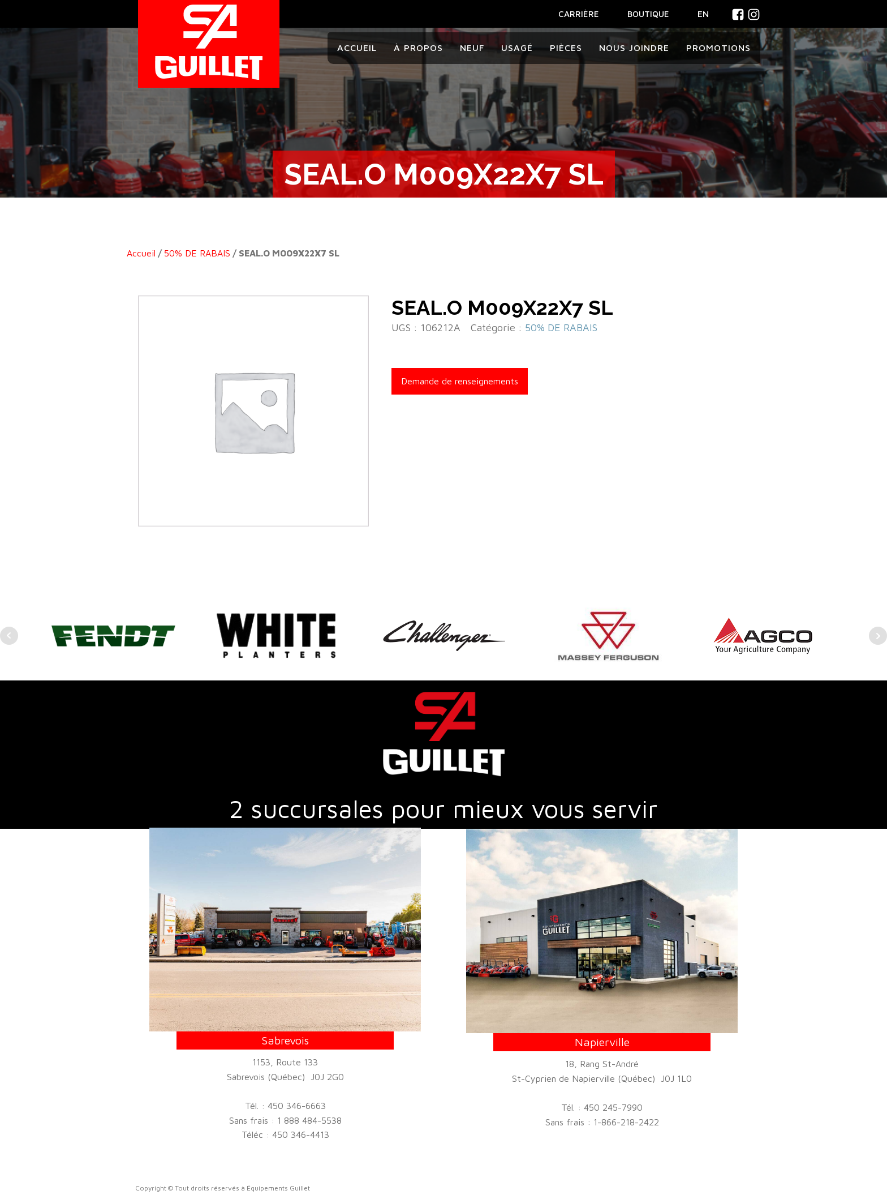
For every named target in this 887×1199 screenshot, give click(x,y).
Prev (9, 636)
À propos (418, 47)
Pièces (566, 47)
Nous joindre (634, 47)
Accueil (357, 47)
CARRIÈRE (578, 14)
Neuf (472, 47)
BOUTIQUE (648, 14)
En (703, 13)
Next (878, 636)
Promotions (718, 47)
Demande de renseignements (459, 381)
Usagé (517, 47)
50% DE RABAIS (197, 253)
